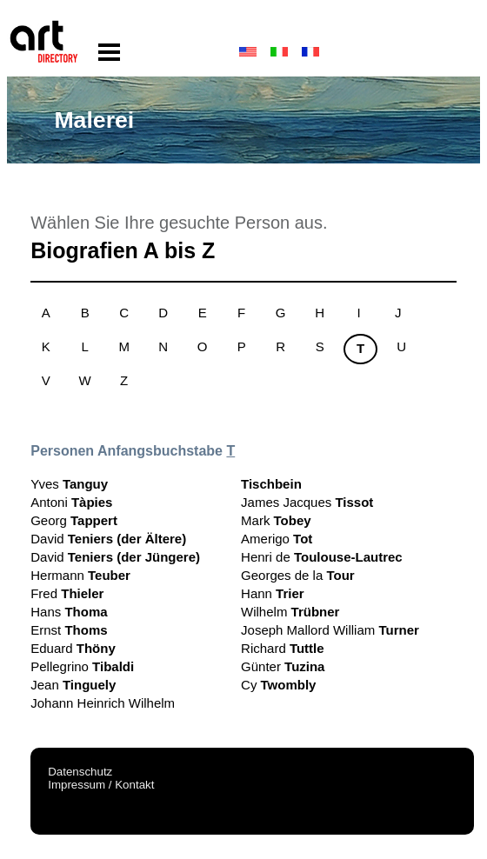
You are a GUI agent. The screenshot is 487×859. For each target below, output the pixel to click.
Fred (66, 593)
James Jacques (307, 502)
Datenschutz (80, 771)
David (108, 538)
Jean (73, 684)
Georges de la (298, 575)
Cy (278, 684)
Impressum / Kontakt (101, 784)
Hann (272, 593)
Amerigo (276, 538)
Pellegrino (82, 666)
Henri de (322, 556)
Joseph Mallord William (330, 630)
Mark (276, 520)
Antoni (71, 502)
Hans (68, 611)
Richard (282, 648)
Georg (73, 520)
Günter (282, 666)
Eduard (73, 648)
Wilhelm (290, 611)
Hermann (80, 575)
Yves (69, 483)
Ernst (68, 630)
